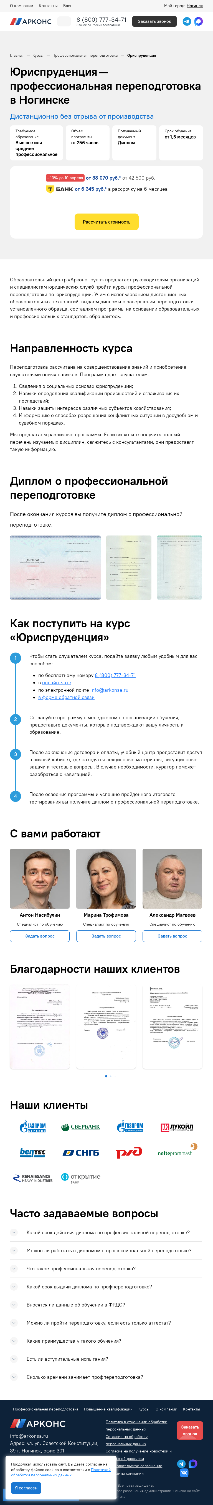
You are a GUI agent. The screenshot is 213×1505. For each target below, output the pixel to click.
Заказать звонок (154, 21)
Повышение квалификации (108, 1409)
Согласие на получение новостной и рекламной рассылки (139, 1455)
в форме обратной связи (66, 697)
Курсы (143, 1409)
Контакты (48, 5)
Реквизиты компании (125, 1473)
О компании (21, 5)
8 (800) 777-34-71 (101, 19)
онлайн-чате (56, 682)
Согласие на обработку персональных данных (127, 1440)
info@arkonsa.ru (109, 690)
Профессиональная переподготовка (45, 1409)
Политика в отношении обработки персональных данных (136, 1426)
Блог (67, 5)
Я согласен (26, 1488)
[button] (106, 1076)
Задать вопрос (40, 936)
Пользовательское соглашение (134, 1466)
